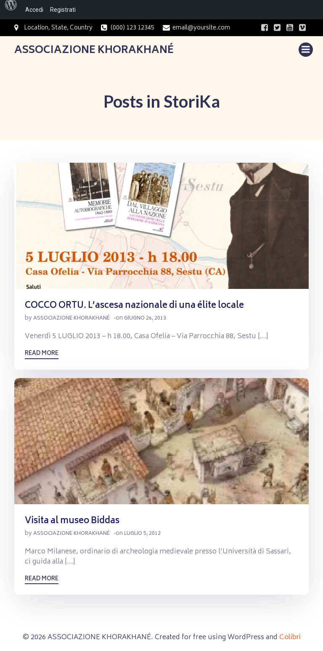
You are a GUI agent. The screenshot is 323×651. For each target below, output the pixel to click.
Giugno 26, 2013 (145, 318)
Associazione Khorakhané (71, 318)
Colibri (290, 637)
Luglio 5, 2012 (142, 533)
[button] (161, 226)
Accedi (34, 9)
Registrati (63, 9)
